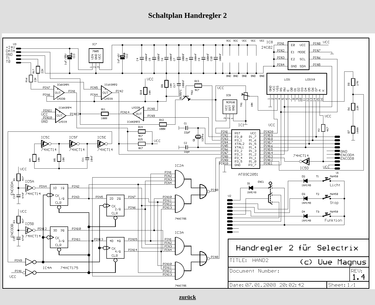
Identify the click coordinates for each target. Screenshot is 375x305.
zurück (187, 297)
